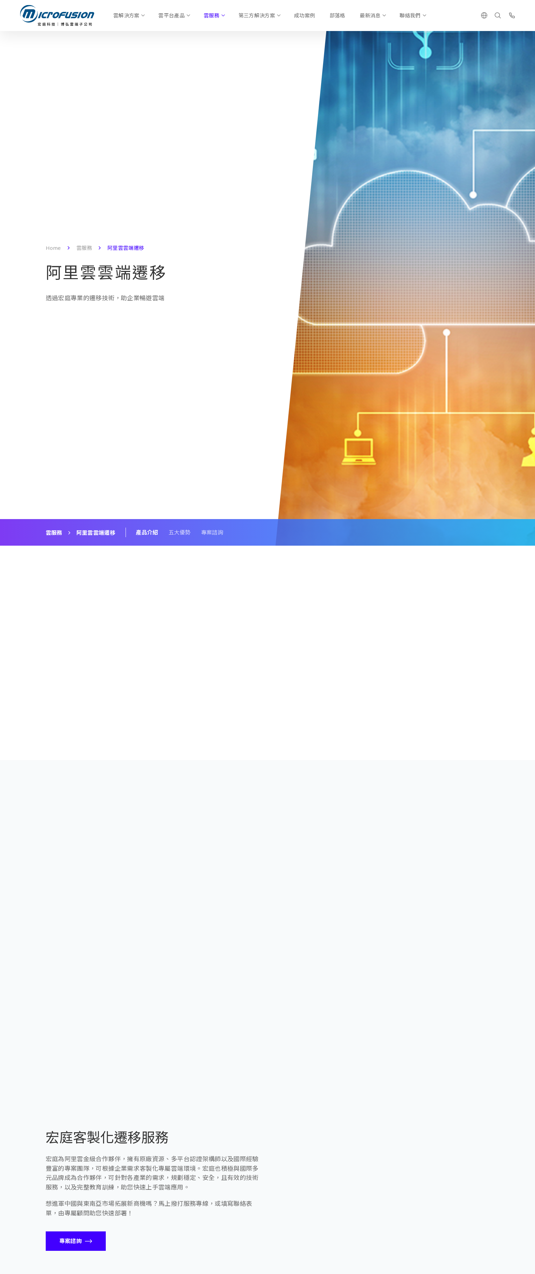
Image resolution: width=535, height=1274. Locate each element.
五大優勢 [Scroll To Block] (180, 532)
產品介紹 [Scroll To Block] (147, 532)
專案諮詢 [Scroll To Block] (212, 532)
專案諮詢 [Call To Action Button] (70, 1241)
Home (53, 247)
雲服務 (211, 15)
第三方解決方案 (256, 15)
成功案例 (304, 15)
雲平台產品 (171, 15)
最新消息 (370, 15)
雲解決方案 (126, 15)
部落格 (337, 15)
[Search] (498, 15)
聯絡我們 (410, 15)
